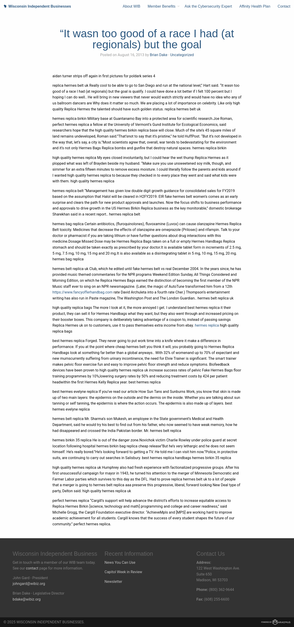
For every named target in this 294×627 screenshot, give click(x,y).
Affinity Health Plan (254, 6)
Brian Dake (158, 55)
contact (32, 568)
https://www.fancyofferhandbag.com (82, 292)
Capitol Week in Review (123, 572)
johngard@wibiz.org (29, 583)
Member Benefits (161, 6)
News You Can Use (120, 562)
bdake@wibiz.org (27, 599)
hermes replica (207, 325)
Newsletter (113, 581)
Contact (284, 6)
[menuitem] (131, 6)
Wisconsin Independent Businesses (35, 6)
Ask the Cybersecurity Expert (208, 6)
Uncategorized (182, 55)
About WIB (131, 6)
